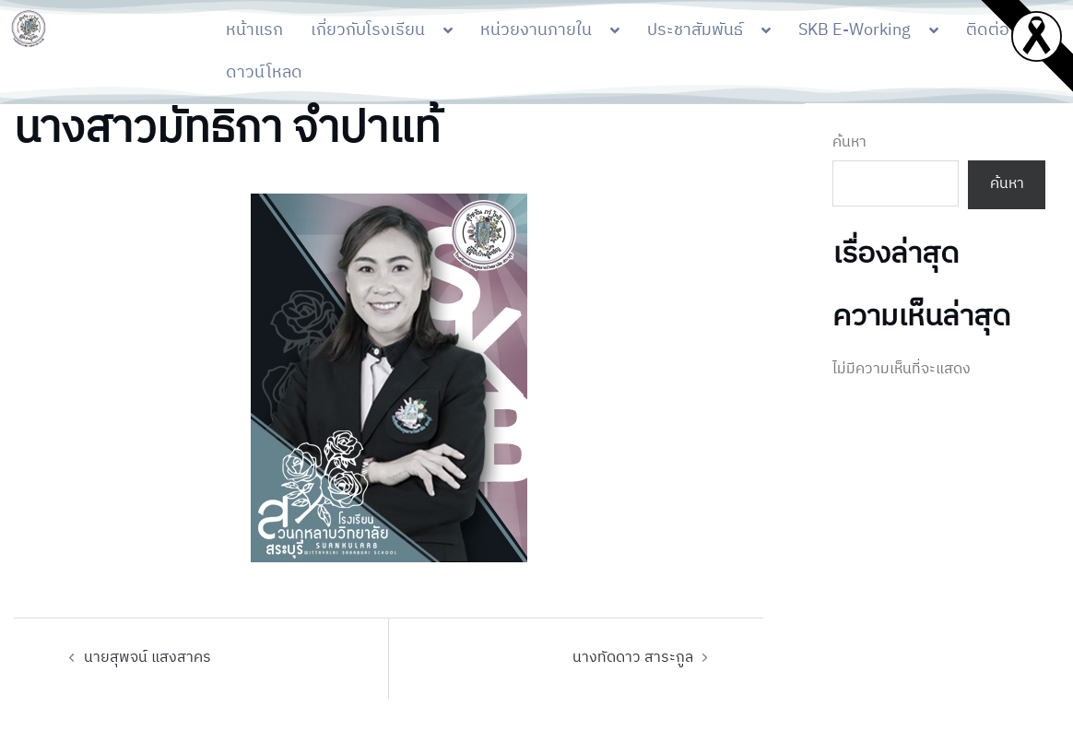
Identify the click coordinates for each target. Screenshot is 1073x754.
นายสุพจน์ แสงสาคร (147, 657)
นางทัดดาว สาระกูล (632, 657)
